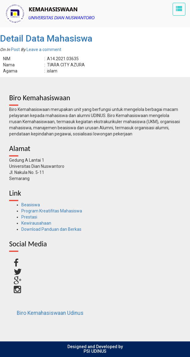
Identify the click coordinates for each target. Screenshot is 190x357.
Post (15, 49)
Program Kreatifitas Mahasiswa (51, 210)
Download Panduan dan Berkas (51, 229)
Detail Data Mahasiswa (46, 38)
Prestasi (29, 217)
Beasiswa (30, 204)
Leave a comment (44, 49)
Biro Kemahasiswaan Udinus (50, 313)
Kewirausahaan (36, 223)
